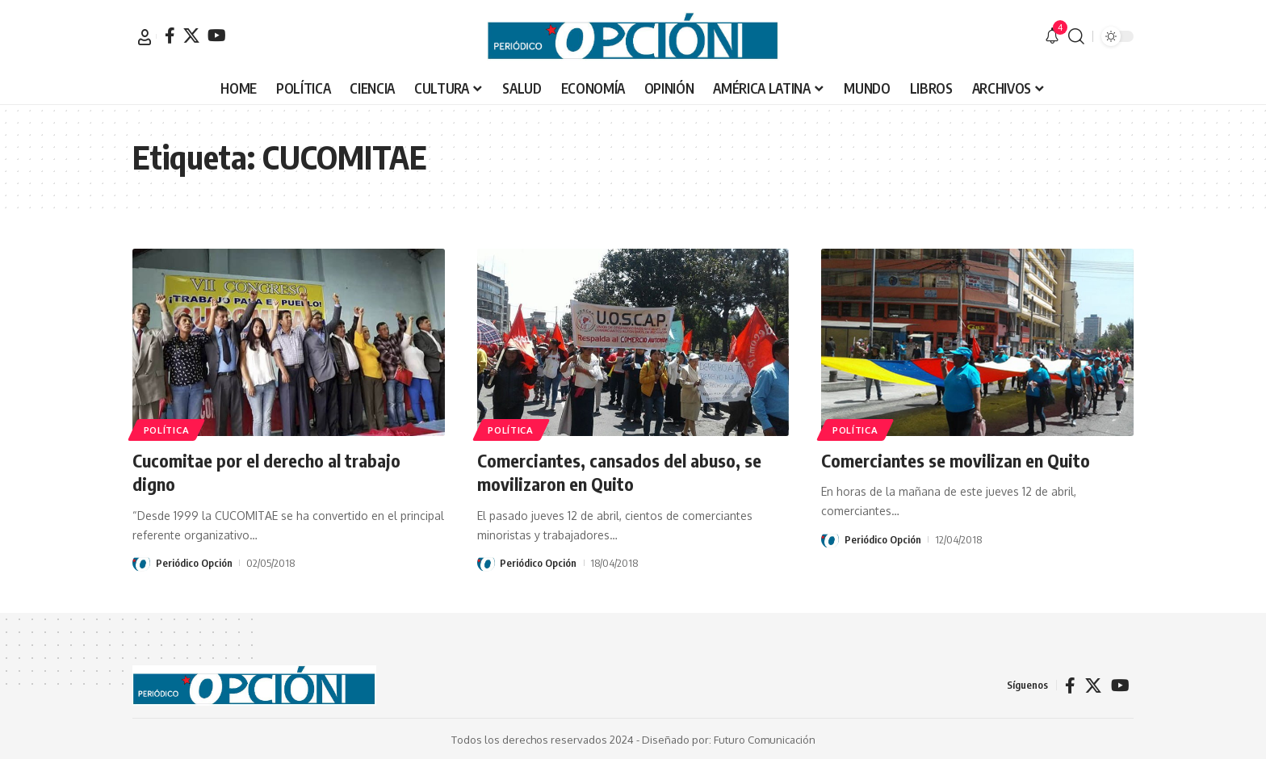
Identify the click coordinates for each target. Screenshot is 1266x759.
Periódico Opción (194, 562)
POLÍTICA (167, 429)
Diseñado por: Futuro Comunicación (728, 738)
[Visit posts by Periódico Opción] (141, 562)
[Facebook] (170, 35)
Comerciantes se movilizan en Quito (955, 460)
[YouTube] (216, 35)
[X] (191, 35)
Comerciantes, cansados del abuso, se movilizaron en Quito (619, 472)
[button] (144, 37)
